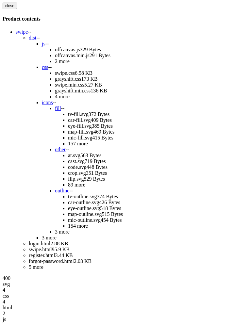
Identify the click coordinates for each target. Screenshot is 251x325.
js (43, 43)
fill (58, 108)
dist (32, 38)
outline (62, 190)
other (60, 149)
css (45, 67)
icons (47, 102)
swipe (22, 32)
